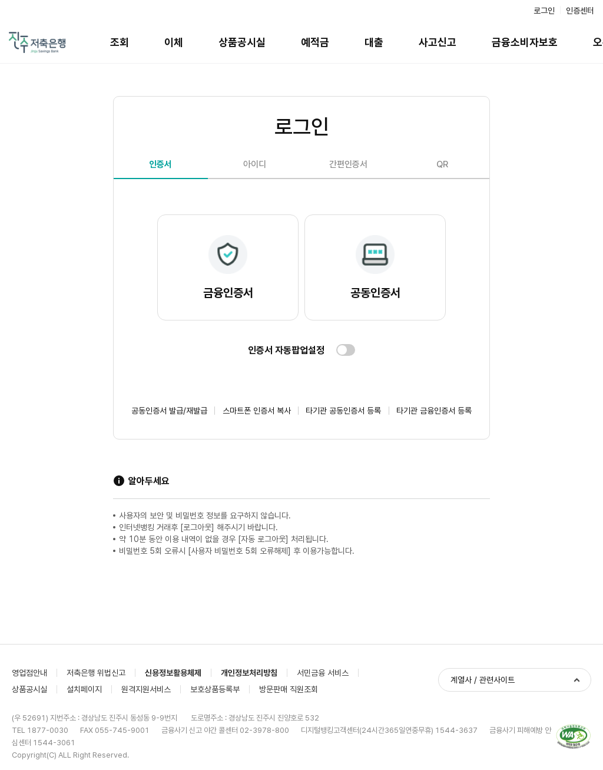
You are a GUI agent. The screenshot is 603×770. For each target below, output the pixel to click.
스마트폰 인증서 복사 (257, 410)
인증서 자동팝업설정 (286, 350)
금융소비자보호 (525, 42)
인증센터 (580, 11)
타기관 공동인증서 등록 (343, 410)
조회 (119, 42)
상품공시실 (242, 42)
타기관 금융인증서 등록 (434, 410)
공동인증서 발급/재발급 (169, 410)
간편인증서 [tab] (348, 164)
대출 (374, 42)
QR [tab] (442, 164)
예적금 (315, 42)
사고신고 (437, 42)
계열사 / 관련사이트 (482, 680)
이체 (173, 42)
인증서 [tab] (160, 164)
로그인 (544, 11)
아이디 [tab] (254, 164)
